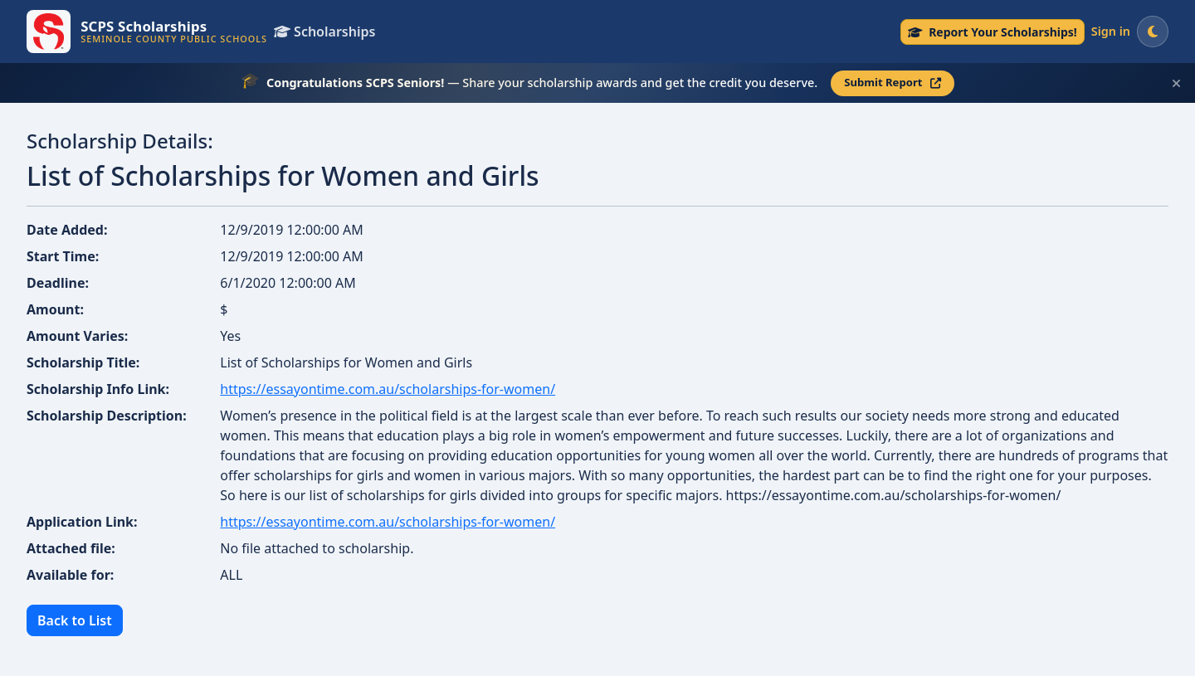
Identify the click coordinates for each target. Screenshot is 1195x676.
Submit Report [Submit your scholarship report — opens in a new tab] (892, 82)
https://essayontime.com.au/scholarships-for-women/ (387, 389)
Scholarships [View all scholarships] (324, 31)
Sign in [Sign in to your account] (1110, 31)
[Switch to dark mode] (1152, 31)
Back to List (74, 620)
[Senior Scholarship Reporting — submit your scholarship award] (992, 32)
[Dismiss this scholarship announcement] (1176, 83)
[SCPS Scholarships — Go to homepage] (147, 31)
